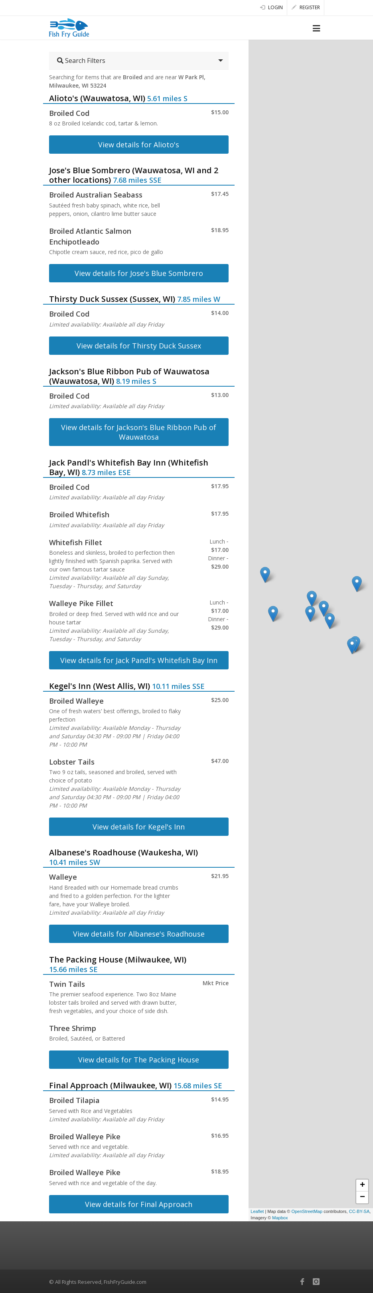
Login (271, 7)
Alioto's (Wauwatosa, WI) (97, 98)
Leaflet (257, 1211)
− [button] (362, 1197)
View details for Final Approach (138, 1204)
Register (306, 7)
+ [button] (362, 1185)
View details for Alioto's (138, 144)
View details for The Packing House (138, 1059)
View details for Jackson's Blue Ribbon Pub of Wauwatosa (138, 432)
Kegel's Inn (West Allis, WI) (99, 686)
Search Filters (81, 60)
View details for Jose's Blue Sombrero (139, 273)
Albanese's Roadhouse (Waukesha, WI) (123, 852)
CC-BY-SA (359, 1211)
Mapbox (280, 1217)
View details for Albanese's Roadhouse (139, 934)
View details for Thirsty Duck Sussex (139, 345)
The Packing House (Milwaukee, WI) (117, 959)
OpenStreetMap (306, 1211)
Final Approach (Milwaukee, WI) (110, 1085)
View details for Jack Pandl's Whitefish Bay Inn (138, 660)
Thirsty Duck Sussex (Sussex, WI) (112, 298)
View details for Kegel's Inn (139, 826)
